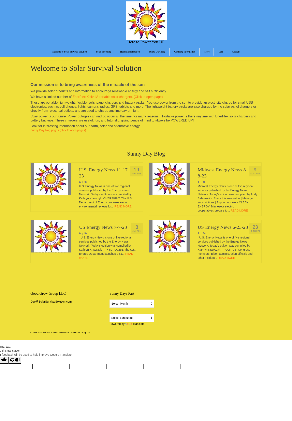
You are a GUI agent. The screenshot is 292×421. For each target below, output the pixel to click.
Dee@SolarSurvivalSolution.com (51, 301)
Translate (135, 323)
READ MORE (123, 206)
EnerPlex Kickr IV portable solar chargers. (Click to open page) (118, 97)
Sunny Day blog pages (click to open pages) (58, 130)
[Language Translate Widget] (132, 318)
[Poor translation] (14, 360)
